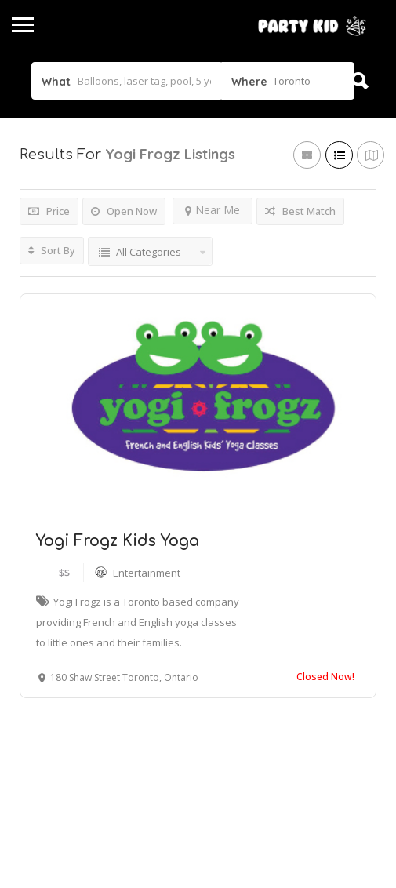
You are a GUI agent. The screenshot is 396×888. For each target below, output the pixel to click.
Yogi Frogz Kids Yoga (117, 541)
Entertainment (146, 573)
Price (49, 211)
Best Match (300, 211)
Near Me (212, 209)
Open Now (124, 211)
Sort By (51, 250)
